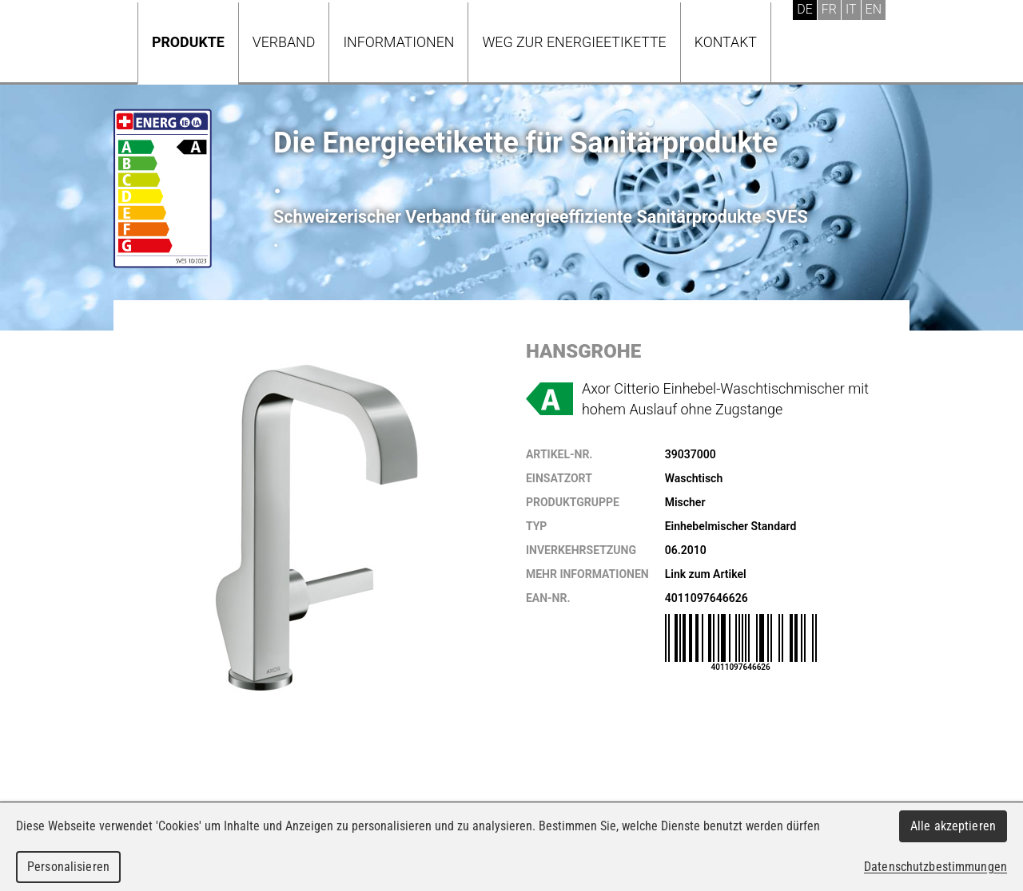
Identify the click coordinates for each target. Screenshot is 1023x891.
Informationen (398, 42)
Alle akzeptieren (953, 826)
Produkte (188, 42)
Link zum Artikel (705, 574)
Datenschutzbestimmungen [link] (935, 866)
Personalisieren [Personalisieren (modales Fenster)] (68, 866)
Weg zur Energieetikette (574, 42)
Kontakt (726, 42)
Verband (284, 42)
